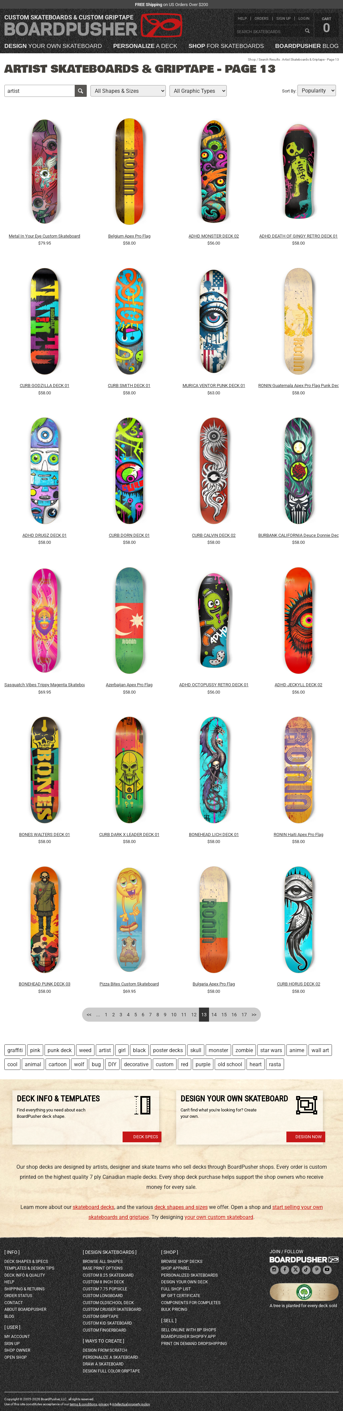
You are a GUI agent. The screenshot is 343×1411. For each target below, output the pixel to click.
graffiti (15, 1050)
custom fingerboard (104, 1330)
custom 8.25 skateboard (108, 1275)
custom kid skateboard (107, 1323)
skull (195, 1050)
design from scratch (105, 1350)
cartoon (58, 1064)
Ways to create (103, 1341)
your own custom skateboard (219, 1217)
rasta (275, 1064)
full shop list (176, 1289)
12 (194, 1014)
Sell (168, 1320)
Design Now (308, 1136)
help (242, 18)
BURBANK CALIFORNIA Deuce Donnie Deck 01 (298, 535)
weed (85, 1050)
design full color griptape (111, 1371)
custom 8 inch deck (103, 1282)
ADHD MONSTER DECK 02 (214, 236)
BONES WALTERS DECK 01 (44, 834)
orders (262, 18)
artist (105, 1050)
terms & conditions (83, 1404)
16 (234, 1014)
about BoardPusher (25, 1309)
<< (89, 1014)
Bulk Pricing (174, 1309)
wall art (320, 1050)
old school (230, 1064)
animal (33, 1064)
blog (307, 46)
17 (244, 1014)
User (12, 1327)
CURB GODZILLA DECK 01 (44, 385)
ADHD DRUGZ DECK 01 (44, 535)
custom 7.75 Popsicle (105, 1289)
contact (13, 1302)
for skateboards (226, 46)
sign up (283, 18)
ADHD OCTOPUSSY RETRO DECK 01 (214, 684)
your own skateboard (53, 46)
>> (254, 1014)
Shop (252, 59)
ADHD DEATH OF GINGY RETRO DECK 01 (298, 236)
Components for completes (190, 1302)
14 (214, 1014)
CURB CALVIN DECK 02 (213, 535)
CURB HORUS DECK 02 (298, 983)
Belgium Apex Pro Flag (129, 236)
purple (203, 1064)
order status (18, 1295)
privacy (103, 1404)
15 (224, 1014)
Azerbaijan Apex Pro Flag (129, 684)
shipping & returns (24, 1289)
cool (12, 1064)
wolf (79, 1064)
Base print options (103, 1268)
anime (296, 1050)
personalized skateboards (189, 1275)
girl (122, 1050)
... (98, 1014)
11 (184, 1014)
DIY (112, 1064)
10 (174, 1014)
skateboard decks (93, 1207)
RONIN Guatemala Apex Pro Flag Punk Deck (298, 385)
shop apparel (175, 1268)
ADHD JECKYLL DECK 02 (298, 684)
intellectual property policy (131, 1404)
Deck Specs (145, 1136)
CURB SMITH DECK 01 (129, 385)
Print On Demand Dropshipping (194, 1343)
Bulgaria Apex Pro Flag (214, 983)
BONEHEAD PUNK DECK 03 (44, 983)
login (304, 18)
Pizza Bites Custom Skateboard (129, 983)
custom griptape (101, 1316)
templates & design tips (29, 1268)
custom (165, 1064)
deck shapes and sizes (181, 1207)
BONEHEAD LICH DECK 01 (214, 834)
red (184, 1064)
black (139, 1050)
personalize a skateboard (110, 1357)
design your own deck (184, 1282)
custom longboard (103, 1295)
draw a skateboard (103, 1364)
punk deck (60, 1050)
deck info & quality (24, 1275)
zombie (244, 1050)
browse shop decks (181, 1261)
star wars (271, 1050)
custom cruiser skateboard (112, 1309)
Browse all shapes (103, 1261)
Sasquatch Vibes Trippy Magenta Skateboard (44, 684)
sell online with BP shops (188, 1330)
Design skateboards (109, 1252)
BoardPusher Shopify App (188, 1336)
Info (12, 1252)
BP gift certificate (180, 1295)
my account (17, 1336)
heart (256, 1064)
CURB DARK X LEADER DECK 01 (129, 834)
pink (35, 1050)
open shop (15, 1357)
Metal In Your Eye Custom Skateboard (44, 236)
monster (218, 1050)
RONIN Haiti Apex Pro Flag (298, 834)
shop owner (17, 1350)
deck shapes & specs (26, 1261)
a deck (145, 46)
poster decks (168, 1050)
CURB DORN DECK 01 (129, 535)
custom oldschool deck (108, 1302)
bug (96, 1064)
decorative (136, 1064)
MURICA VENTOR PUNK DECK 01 (214, 385)
